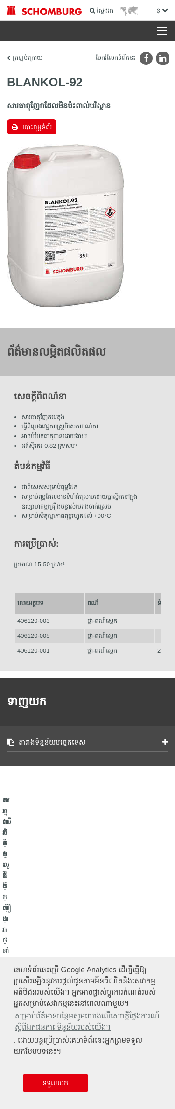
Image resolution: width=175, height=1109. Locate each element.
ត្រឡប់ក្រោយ (27, 57)
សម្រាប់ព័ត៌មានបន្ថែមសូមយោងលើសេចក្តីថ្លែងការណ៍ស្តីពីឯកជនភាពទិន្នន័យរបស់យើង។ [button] (87, 1021)
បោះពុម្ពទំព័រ (37, 127)
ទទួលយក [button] (55, 1083)
